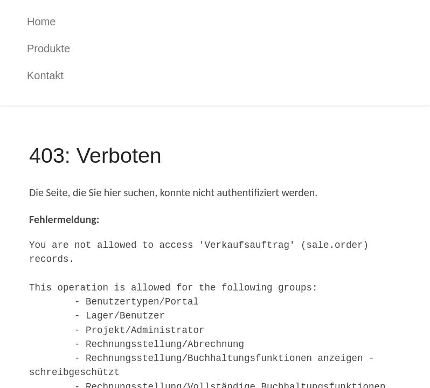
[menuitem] (223, 21)
